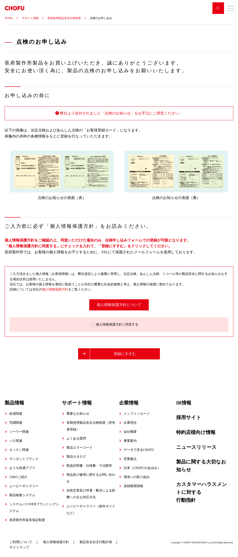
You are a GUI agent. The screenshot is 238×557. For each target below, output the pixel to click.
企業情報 (129, 402)
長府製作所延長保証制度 (27, 520)
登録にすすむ (125, 354)
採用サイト (188, 417)
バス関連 (15, 441)
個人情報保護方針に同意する (116, 324)
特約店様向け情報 (195, 432)
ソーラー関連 (19, 431)
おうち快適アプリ (22, 468)
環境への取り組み (137, 477)
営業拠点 (130, 459)
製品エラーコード (79, 447)
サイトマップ (19, 547)
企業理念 (130, 422)
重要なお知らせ (77, 413)
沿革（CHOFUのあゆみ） (142, 468)
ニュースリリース (196, 447)
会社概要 (130, 431)
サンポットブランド (24, 459)
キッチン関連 (19, 450)
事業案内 (130, 441)
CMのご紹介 (18, 477)
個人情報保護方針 (55, 289)
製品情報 (14, 402)
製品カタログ (76, 456)
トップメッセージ (137, 413)
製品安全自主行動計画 (95, 542)
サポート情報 (30, 18)
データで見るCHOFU (139, 450)
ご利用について (21, 542)
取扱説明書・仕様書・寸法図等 (89, 465)
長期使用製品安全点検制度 (64, 18)
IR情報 (183, 402)
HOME (9, 18)
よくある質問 (76, 438)
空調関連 (15, 422)
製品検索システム (22, 495)
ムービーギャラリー (24, 486)
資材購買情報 (133, 486)
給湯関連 (15, 413)
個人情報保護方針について (119, 305)
